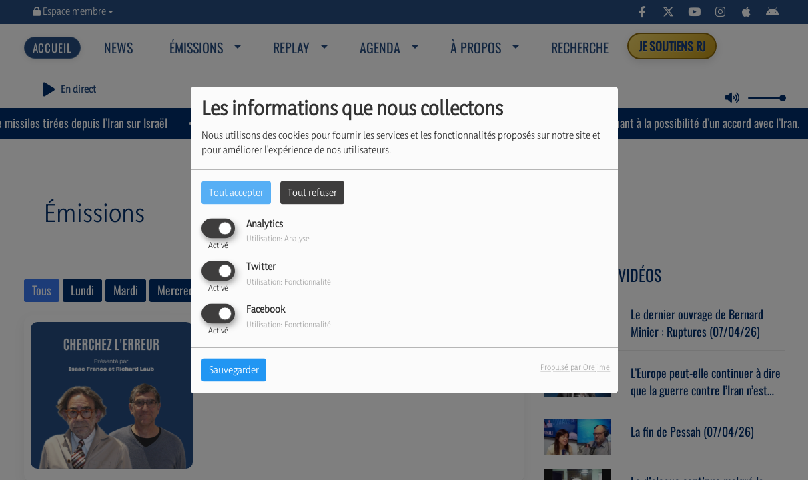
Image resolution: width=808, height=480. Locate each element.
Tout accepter (236, 192)
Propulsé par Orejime (575, 368)
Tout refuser (312, 192)
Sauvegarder (234, 370)
